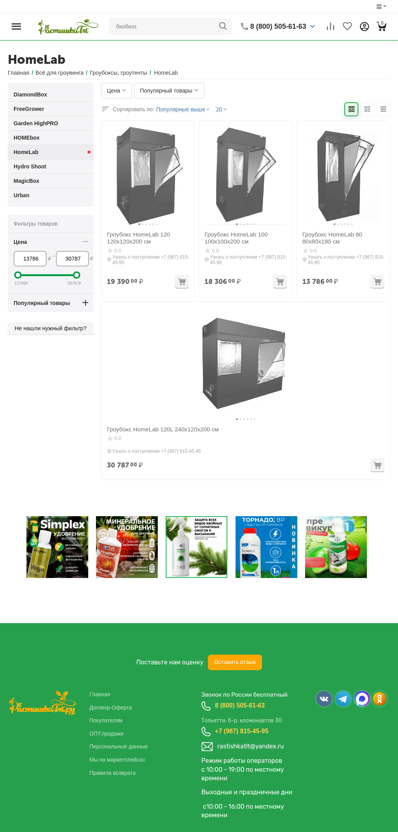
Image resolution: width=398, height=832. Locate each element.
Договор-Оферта (110, 707)
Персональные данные (118, 746)
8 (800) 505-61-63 (240, 705)
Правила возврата (112, 772)
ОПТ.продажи (106, 733)
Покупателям (105, 720)
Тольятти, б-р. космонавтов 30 (241, 720)
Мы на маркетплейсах (117, 760)
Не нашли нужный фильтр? (50, 328)
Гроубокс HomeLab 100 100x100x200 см (233, 237)
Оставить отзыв (234, 662)
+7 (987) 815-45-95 (241, 731)
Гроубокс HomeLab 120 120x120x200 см (136, 237)
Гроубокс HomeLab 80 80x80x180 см (330, 237)
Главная (99, 694)
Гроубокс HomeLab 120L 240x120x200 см (158, 429)
